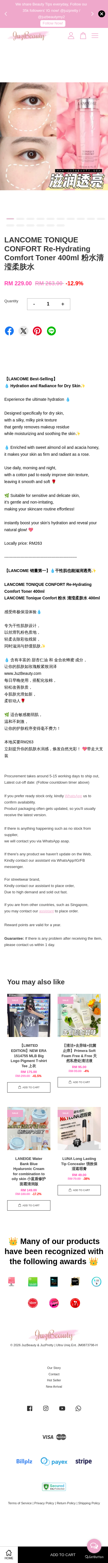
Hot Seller (54, 1380)
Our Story (54, 1368)
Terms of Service (20, 1503)
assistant (46, 911)
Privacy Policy (44, 1503)
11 (10, 225)
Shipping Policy (89, 1503)
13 (30, 225)
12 (20, 225)
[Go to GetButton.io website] (94, 1557)
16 (60, 225)
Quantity (11, 301)
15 (50, 225)
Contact (53, 1374)
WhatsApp (73, 796)
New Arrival (54, 1386)
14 (40, 225)
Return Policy (66, 1503)
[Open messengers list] (94, 1546)
